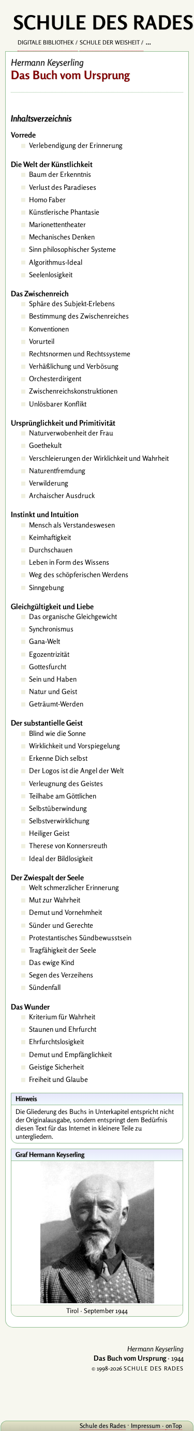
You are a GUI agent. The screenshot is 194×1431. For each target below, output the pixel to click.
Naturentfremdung (57, 470)
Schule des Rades (103, 1425)
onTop (174, 1425)
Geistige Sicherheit (56, 1067)
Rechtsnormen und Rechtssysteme (79, 354)
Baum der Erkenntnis (60, 174)
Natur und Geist (53, 691)
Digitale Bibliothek (46, 42)
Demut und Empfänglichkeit (70, 1054)
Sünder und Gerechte (61, 925)
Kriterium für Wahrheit (62, 1017)
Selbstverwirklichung (59, 821)
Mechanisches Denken (62, 237)
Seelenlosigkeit (50, 274)
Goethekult (45, 445)
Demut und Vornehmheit (65, 912)
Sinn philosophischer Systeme (72, 249)
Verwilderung (48, 483)
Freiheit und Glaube (58, 1079)
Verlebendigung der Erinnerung (76, 145)
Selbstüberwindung (58, 808)
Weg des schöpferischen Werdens (78, 574)
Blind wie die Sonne (57, 733)
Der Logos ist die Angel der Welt (76, 770)
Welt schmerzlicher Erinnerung (74, 887)
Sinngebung (46, 587)
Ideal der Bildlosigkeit (61, 858)
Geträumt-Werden (56, 704)
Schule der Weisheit (110, 42)
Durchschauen (50, 550)
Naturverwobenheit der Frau (71, 433)
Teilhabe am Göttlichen (62, 796)
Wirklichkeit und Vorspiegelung (74, 746)
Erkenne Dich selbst (58, 758)
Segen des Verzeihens (61, 975)
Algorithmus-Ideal (55, 262)
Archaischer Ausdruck (62, 495)
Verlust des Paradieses (62, 187)
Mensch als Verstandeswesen (72, 525)
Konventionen (49, 329)
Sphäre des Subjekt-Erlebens (72, 303)
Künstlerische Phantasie (64, 212)
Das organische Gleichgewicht (73, 616)
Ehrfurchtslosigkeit (56, 1041)
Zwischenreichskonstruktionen (73, 391)
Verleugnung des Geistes (66, 783)
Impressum (145, 1425)
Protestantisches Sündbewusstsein (80, 937)
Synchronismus (51, 629)
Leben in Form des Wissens (69, 562)
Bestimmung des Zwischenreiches (79, 316)
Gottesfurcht (47, 666)
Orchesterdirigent (55, 378)
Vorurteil (41, 341)
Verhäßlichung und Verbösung (73, 366)
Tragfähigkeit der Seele (62, 950)
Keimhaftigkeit (50, 537)
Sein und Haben (53, 679)
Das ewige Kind (51, 962)
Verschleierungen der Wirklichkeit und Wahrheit (99, 458)
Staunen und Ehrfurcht (62, 1029)
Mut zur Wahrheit (54, 900)
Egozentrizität (49, 654)
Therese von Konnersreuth (68, 845)
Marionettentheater (57, 224)
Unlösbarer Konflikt (57, 404)
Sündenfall (45, 987)
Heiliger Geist (49, 833)
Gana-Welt (44, 641)
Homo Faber (47, 199)
